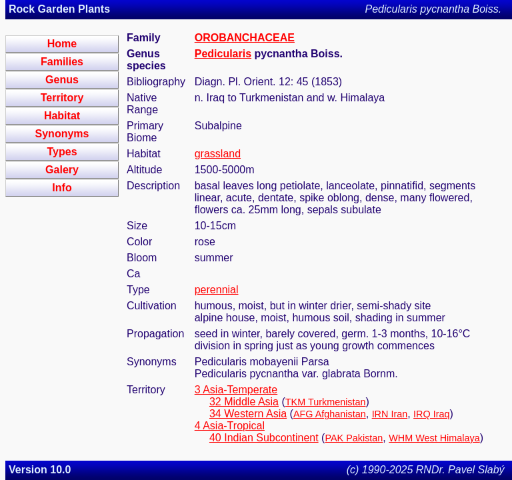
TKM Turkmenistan (325, 402)
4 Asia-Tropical (230, 425)
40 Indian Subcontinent (264, 437)
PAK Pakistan (354, 438)
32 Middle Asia (244, 401)
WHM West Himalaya (434, 438)
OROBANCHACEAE (245, 37)
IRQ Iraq (431, 414)
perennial (217, 289)
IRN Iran (390, 414)
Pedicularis (223, 53)
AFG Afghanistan (329, 414)
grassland (218, 153)
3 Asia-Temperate (236, 389)
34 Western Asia (248, 413)
